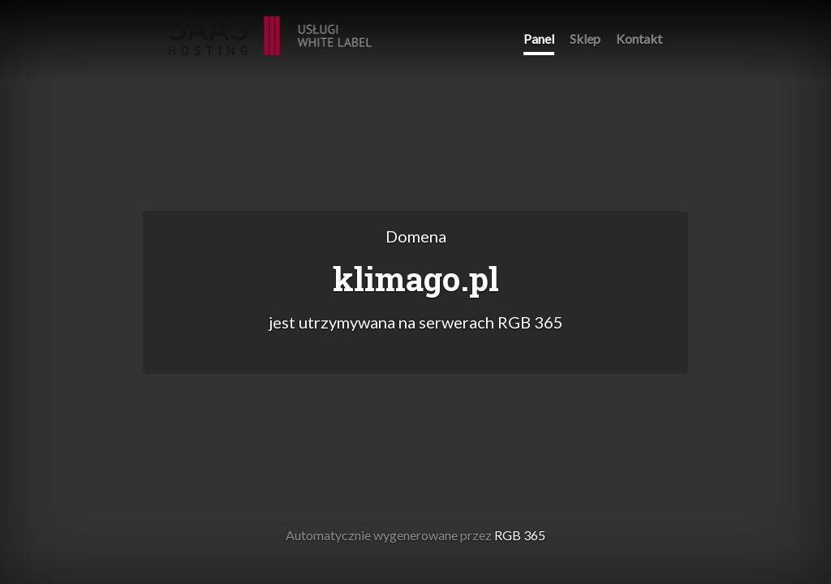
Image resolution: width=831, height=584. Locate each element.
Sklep (585, 38)
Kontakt (639, 38)
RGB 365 (270, 27)
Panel (538, 38)
